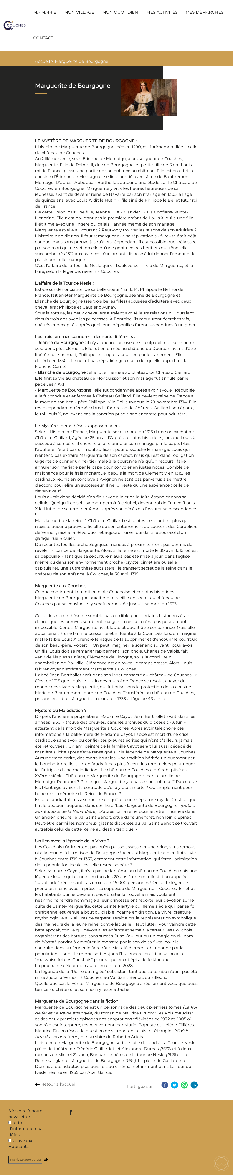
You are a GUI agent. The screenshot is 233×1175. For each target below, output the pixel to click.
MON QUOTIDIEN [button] (120, 12)
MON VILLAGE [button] (79, 12)
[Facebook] (165, 1085)
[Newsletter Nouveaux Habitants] (9, 1140)
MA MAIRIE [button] (44, 12)
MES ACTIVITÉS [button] (161, 12)
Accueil (42, 61)
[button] (221, 1163)
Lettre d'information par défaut (26, 1128)
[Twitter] (174, 1085)
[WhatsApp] (184, 1085)
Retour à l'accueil (58, 1084)
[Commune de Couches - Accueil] (14, 25)
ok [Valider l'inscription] (46, 1159)
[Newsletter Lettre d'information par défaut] (9, 1122)
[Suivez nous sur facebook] (70, 1112)
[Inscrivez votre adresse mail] (27, 1160)
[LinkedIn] (194, 1085)
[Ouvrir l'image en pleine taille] (149, 98)
